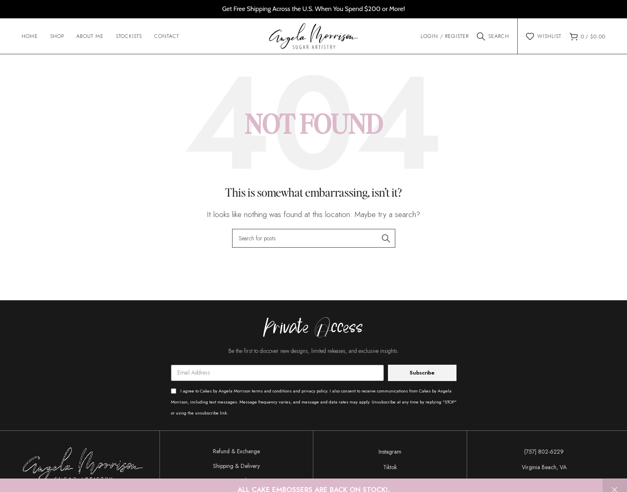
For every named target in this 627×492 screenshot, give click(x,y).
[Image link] (82, 465)
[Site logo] (313, 36)
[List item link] (390, 452)
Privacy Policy (236, 482)
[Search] (493, 37)
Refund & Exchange (236, 452)
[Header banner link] (313, 9)
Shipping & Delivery (236, 467)
